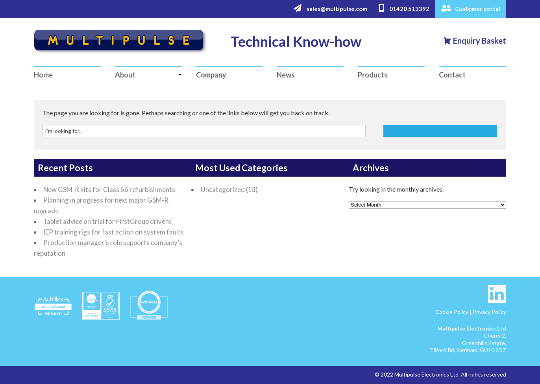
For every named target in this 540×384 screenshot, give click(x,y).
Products (373, 74)
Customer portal (470, 8)
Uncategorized (223, 189)
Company (211, 74)
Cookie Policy (451, 311)
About (125, 74)
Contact (452, 74)
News (286, 74)
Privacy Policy (489, 311)
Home (43, 74)
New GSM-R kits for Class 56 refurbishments (109, 189)
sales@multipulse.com (330, 8)
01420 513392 (404, 8)
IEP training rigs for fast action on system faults (113, 232)
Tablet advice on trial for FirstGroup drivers (107, 221)
